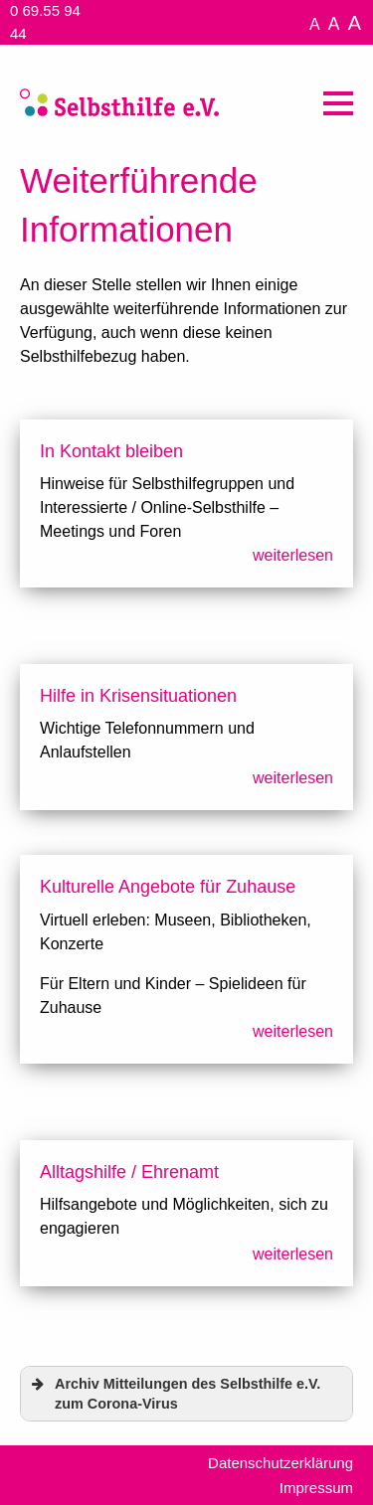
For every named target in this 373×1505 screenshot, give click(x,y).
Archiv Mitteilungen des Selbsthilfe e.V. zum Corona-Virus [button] (174, 1393)
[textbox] (186, 847)
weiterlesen (293, 555)
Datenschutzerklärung (280, 1462)
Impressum (316, 1487)
